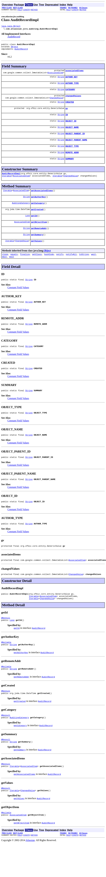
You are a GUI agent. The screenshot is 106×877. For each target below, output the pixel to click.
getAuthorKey (38, 207)
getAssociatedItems (42, 200)
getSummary (37, 248)
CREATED (69, 106)
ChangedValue (56, 102)
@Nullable (6, 666)
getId (34, 227)
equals (14, 268)
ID (66, 120)
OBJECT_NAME (72, 133)
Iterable (7, 185)
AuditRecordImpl (11, 182)
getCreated (37, 220)
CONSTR (26, 10)
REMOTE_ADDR (72, 160)
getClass (37, 268)
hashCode (49, 268)
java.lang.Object (11, 26)
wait (93, 268)
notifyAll (71, 268)
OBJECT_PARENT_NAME (76, 147)
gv (66, 113)
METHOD (34, 10)
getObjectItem (39, 234)
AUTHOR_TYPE (72, 86)
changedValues (73, 99)
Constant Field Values (18, 302)
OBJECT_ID (70, 126)
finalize (25, 268)
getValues (36, 254)
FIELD (20, 10)
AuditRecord (13, 37)
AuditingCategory (21, 214)
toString (84, 268)
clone (5, 268)
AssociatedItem (55, 75)
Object (14, 48)
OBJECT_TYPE (72, 154)
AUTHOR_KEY (71, 79)
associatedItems (74, 72)
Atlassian (30, 871)
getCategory (37, 214)
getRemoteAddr (39, 241)
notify (59, 268)
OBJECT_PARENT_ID (75, 140)
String (61, 79)
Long (27, 227)
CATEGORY (70, 93)
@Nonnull (5, 641)
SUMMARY (69, 167)
